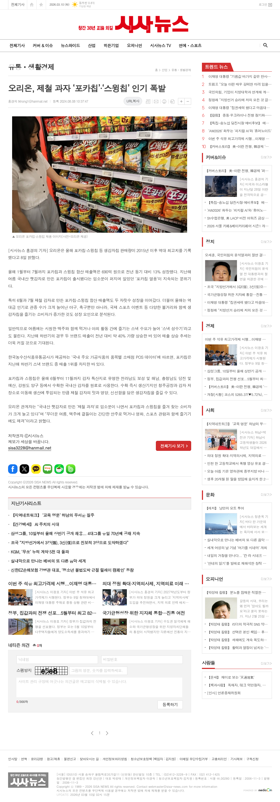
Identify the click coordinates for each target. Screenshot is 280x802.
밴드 (70, 469)
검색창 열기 (264, 45)
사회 (210, 410)
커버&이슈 (216, 157)
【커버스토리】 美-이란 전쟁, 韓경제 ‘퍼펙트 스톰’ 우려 (240, 146)
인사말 (12, 759)
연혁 (24, 759)
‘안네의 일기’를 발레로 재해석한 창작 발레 (238, 563)
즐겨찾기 (41, 4)
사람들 (208, 663)
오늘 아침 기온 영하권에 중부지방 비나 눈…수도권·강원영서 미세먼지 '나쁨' (238, 471)
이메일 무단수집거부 (194, 759)
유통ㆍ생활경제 (181, 70)
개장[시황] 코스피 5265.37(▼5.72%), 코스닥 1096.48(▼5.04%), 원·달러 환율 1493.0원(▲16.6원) (238, 394)
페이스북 (13, 469)
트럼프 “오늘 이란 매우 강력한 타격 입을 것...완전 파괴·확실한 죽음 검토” (240, 84)
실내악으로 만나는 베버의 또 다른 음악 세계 (48, 561)
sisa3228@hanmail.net (29, 448)
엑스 (24, 469)
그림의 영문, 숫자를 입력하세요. (96, 670)
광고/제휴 (53, 759)
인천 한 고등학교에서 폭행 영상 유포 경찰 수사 (238, 463)
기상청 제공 (85, 6)
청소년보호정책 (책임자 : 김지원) (153, 759)
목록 (148, 101)
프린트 (164, 101)
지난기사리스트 (26, 503)
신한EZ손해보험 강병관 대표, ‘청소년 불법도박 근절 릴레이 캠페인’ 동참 (72, 570)
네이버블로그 (47, 469)
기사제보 (236, 759)
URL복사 (133, 100)
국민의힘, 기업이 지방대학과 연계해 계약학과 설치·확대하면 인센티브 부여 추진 (240, 92)
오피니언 (134, 45)
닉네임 (23, 659)
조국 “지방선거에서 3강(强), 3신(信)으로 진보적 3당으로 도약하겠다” (69, 542)
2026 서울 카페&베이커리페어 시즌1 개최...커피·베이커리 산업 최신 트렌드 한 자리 (238, 225)
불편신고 (70, 759)
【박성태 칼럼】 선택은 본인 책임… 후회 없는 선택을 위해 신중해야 (238, 631)
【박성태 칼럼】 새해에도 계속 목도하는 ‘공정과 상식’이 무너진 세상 (238, 639)
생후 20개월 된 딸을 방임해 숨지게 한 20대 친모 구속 (238, 479)
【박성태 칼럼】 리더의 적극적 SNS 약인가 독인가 (238, 624)
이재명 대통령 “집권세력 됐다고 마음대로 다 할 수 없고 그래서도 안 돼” (240, 108)
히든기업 (110, 45)
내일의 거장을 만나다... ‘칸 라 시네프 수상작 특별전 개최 (238, 555)
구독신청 (252, 759)
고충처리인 (219, 759)
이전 (92, 733)
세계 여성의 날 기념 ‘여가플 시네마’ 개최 (237, 547)
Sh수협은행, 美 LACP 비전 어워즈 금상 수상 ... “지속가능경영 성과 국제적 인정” (238, 218)
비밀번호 (110, 659)
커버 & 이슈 (42, 45)
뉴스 (216, 67)
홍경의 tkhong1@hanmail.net (27, 101)
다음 (107, 733)
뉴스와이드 (70, 45)
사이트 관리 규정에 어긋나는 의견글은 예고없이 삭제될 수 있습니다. (72, 681)
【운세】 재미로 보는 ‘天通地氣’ (230, 677)
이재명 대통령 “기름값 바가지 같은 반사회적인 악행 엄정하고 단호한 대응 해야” (240, 76)
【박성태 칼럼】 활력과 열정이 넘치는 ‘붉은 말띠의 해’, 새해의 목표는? (238, 647)
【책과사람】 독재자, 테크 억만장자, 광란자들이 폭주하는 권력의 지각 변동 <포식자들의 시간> (238, 685)
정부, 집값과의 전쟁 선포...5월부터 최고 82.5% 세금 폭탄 (238, 378)
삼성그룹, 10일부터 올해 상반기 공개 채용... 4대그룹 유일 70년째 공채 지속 (75, 533)
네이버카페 (59, 469)
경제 (210, 326)
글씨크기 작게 (187, 101)
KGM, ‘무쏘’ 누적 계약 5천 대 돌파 (40, 552)
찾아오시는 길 (89, 759)
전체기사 (17, 4)
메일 (156, 101)
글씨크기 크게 (181, 101)
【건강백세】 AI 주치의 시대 (35, 524)
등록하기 (170, 704)
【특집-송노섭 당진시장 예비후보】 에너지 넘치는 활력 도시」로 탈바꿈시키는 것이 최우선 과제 (240, 123)
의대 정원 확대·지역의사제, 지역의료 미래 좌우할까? (238, 455)
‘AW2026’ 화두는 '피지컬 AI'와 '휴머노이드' (240, 131)
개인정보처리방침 (115, 759)
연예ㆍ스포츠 (190, 45)
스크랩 (172, 101)
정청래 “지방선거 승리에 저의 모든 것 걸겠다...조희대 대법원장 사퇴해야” (240, 100)
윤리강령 (37, 759)
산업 (91, 45)
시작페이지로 (31, 4)
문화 (210, 494)
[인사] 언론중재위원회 (224, 692)
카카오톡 (36, 469)
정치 (210, 241)
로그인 (263, 4)
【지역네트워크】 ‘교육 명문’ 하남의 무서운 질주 (52, 515)
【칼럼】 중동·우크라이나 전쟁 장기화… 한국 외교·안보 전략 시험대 (240, 115)
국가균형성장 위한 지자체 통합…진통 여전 (238, 294)
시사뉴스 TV (160, 45)
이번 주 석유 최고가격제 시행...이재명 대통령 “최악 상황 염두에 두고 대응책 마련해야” (240, 139)
